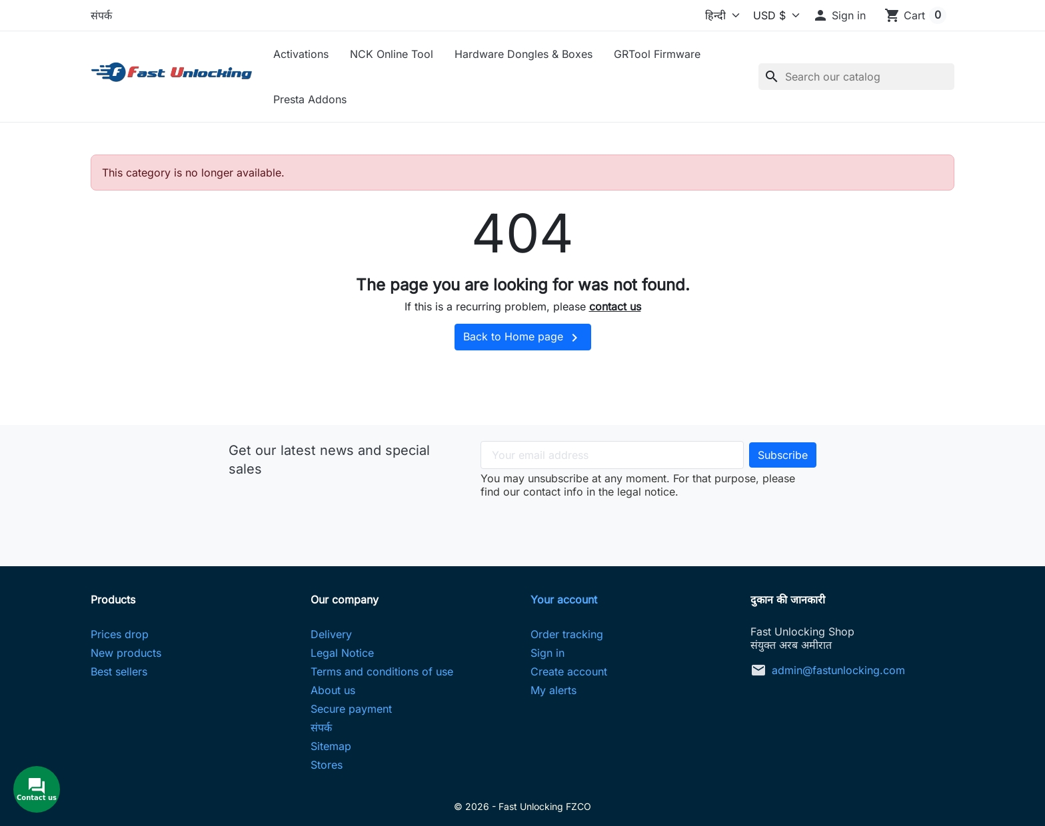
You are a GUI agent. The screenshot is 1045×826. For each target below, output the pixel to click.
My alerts (553, 690)
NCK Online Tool (391, 54)
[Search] (856, 76)
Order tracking (566, 634)
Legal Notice (342, 652)
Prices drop (120, 634)
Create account (568, 671)
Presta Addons (310, 99)
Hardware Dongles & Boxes (523, 54)
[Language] (708, 15)
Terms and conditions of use (382, 671)
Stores (327, 764)
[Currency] (773, 15)
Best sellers (119, 671)
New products (126, 652)
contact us (615, 306)
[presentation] (648, 524)
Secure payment (351, 708)
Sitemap (331, 746)
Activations (301, 54)
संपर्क (101, 15)
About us (333, 690)
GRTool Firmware (657, 54)
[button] (839, 15)
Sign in (547, 652)
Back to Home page (522, 338)
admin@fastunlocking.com (838, 670)
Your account (563, 599)
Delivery (331, 634)
